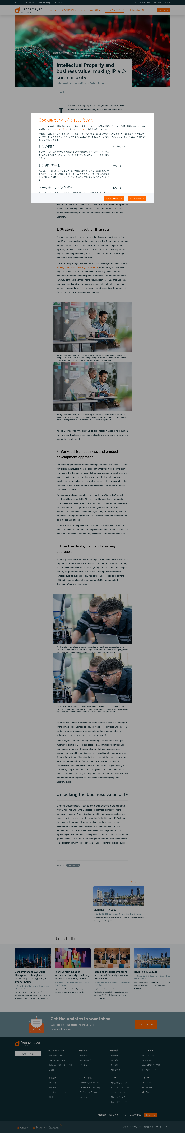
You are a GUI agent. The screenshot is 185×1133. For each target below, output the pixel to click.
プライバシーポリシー (60, 129)
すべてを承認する (137, 198)
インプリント (80, 129)
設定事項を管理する (114, 198)
